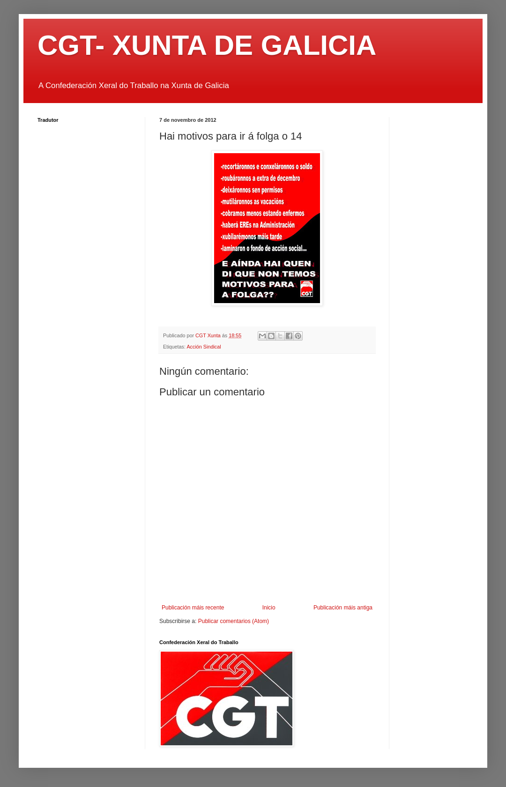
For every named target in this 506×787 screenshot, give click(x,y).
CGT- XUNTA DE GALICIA (206, 45)
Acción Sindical (203, 346)
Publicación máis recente (193, 607)
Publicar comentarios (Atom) (233, 621)
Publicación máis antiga (342, 607)
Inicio (268, 607)
